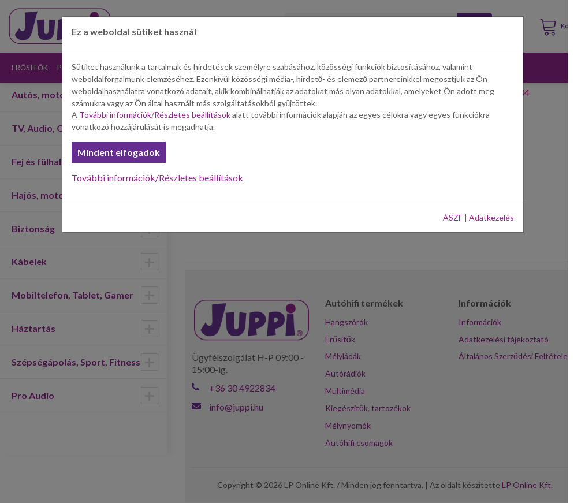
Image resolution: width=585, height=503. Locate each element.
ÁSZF (453, 217)
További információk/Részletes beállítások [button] (154, 115)
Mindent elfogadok (118, 152)
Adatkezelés (491, 217)
